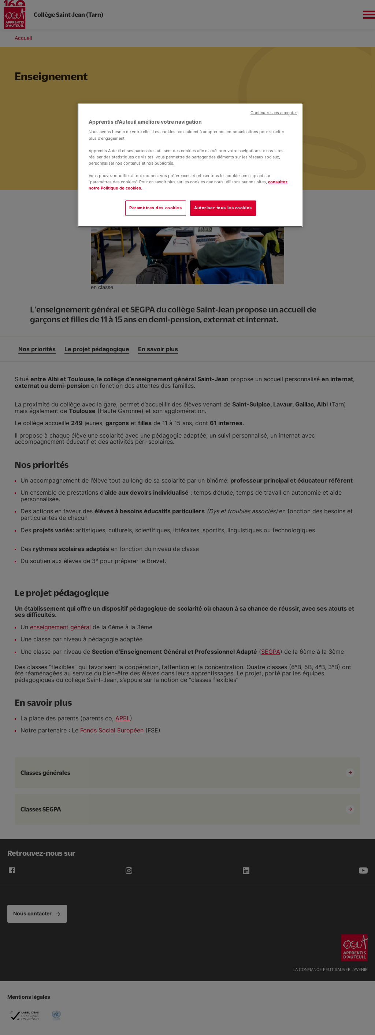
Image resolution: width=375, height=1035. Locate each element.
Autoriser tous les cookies (223, 207)
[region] (190, 165)
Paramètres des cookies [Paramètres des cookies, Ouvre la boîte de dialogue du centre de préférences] (155, 207)
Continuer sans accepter (273, 112)
